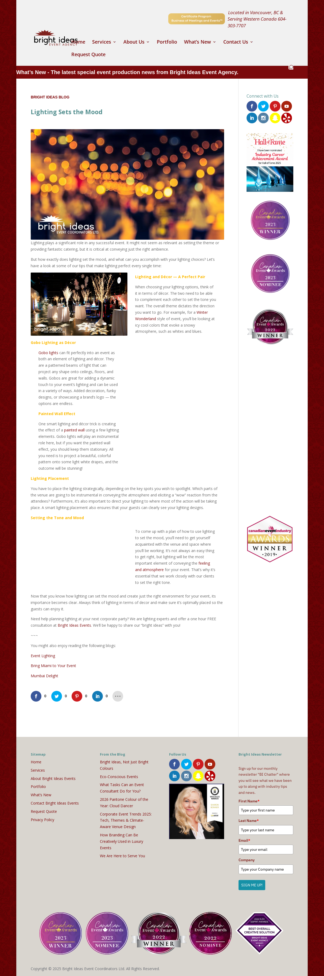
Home (78, 42)
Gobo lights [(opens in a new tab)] (48, 352)
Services (101, 42)
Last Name (249, 820)
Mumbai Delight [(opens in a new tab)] (44, 675)
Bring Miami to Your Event (53, 665)
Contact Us (235, 42)
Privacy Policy (42, 819)
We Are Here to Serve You (122, 855)
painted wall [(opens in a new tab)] (74, 429)
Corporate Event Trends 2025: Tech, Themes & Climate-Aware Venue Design (126, 820)
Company (247, 860)
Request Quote (88, 55)
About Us (134, 42)
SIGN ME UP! (252, 885)
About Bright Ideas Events (53, 778)
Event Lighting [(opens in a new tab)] (43, 655)
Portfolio (167, 42)
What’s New (197, 42)
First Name (249, 801)
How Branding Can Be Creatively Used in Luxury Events (121, 841)
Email (244, 840)
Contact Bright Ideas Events (55, 803)
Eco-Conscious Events (119, 776)
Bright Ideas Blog (50, 97)
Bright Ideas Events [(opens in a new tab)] (74, 625)
